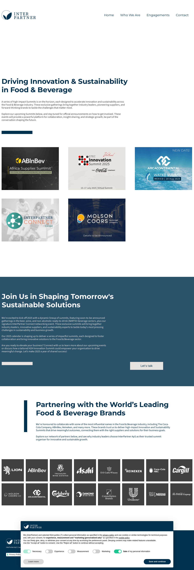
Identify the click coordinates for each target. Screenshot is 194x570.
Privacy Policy (15, 554)
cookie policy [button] (124, 538)
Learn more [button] (33, 561)
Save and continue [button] (157, 561)
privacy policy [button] (108, 535)
